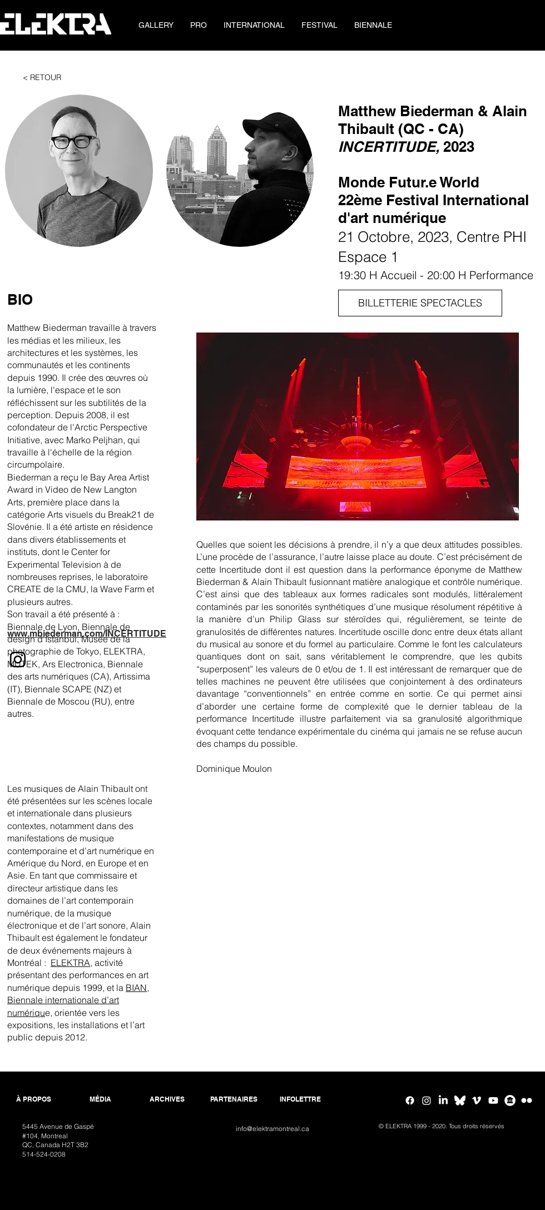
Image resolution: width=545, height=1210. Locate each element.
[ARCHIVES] (166, 1100)
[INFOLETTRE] (300, 1100)
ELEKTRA (70, 962)
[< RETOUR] (41, 78)
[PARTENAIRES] (233, 1100)
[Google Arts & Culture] (510, 1100)
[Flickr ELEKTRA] (526, 1100)
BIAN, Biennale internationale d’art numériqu (78, 1000)
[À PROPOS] (33, 1100)
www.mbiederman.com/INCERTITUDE (86, 633)
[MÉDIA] (100, 1100)
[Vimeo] (476, 1100)
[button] (198, 25)
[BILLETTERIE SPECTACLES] (420, 303)
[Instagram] (426, 1100)
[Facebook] (409, 1100)
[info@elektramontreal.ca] (272, 1129)
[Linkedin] (443, 1100)
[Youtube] (493, 1100)
